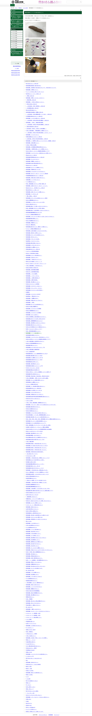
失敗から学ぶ (28, 699)
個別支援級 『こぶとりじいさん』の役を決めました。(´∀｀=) (37, 337)
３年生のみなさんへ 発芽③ (31, 633)
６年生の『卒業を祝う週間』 (31, 144)
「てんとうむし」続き (30, 693)
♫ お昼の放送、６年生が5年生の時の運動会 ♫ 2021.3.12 (37, 120)
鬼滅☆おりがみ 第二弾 (30, 629)
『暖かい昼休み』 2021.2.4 (31, 196)
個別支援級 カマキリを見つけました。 (33, 392)
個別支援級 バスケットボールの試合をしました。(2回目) (36, 198)
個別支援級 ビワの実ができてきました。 (34, 625)
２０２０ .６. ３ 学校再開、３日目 (33, 613)
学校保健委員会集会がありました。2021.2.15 (34, 175)
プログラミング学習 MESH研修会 (32, 251)
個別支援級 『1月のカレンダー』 (32, 257)
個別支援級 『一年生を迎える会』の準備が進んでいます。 (37, 470)
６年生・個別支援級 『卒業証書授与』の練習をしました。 (37, 130)
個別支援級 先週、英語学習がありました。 (34, 558)
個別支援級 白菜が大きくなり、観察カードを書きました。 (37, 226)
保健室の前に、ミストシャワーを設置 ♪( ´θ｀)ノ (35, 498)
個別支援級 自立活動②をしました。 (33, 539)
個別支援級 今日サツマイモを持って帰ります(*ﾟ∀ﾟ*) (35, 318)
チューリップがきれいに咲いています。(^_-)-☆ (35, 91)
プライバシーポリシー (43, 714)
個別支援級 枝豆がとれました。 (32, 506)
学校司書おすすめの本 (30, 650)
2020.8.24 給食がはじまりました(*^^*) (33, 492)
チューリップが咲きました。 (31, 709)
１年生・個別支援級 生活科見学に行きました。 (35, 341)
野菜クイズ (28, 682)
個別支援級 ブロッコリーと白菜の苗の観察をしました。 (36, 421)
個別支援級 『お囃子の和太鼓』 (32, 279)
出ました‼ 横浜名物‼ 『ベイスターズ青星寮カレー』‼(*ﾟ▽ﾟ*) (37, 472)
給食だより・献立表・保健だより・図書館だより (16, 21)
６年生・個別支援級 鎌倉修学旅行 (32, 349)
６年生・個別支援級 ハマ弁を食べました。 (34, 265)
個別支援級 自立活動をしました (32, 574)
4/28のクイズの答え (30, 670)
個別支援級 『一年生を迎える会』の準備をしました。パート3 (37, 457)
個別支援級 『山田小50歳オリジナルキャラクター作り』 (36, 230)
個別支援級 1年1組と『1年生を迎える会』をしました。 (36, 449)
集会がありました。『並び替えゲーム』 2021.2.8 (35, 187)
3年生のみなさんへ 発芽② (31, 648)
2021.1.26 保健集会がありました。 (32, 220)
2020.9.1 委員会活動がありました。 (33, 476)
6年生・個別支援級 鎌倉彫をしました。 (33, 331)
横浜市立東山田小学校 (15, 72)
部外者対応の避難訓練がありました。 (33, 484)
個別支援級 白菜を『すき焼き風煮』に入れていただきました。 (38, 210)
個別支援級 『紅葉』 (30, 302)
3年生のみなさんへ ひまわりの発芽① (33, 664)
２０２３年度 (14, 35)
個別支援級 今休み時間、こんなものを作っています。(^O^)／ (38, 488)
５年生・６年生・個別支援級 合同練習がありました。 (36, 402)
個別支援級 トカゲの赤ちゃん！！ (32, 523)
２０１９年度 (14, 43)
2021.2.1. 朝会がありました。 (31, 204)
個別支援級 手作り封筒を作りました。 (33, 374)
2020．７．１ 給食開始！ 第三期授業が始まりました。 (37, 560)
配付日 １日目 (29, 668)
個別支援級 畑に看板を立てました (32, 594)
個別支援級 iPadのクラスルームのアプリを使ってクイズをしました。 (39, 549)
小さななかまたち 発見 (30, 455)
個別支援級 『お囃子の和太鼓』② (32, 277)
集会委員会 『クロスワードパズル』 (33, 241)
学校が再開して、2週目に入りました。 (33, 605)
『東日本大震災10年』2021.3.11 (32, 126)
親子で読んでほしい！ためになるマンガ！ (34, 658)
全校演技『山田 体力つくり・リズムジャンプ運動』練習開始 (37, 427)
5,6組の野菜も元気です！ (31, 641)
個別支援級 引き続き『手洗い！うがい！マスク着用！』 (37, 637)
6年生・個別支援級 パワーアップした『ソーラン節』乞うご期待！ (38, 425)
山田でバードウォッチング (31, 623)
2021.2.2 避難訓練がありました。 (32, 200)
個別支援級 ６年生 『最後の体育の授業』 (35, 122)
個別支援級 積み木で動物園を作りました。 (34, 592)
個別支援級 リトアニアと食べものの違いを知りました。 (36, 412)
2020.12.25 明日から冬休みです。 (32, 267)
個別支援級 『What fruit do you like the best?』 (35, 451)
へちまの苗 (28, 678)
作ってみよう (28, 684)
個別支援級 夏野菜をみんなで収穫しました (34, 541)
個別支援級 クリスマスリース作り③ (33, 294)
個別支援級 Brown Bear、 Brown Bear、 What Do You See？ (37, 376)
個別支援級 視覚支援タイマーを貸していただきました (36, 519)
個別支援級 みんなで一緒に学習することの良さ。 (35, 459)
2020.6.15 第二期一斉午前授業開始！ (33, 590)
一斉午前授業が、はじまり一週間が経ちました (35, 582)
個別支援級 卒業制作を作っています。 (33, 169)
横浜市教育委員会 (17, 66)
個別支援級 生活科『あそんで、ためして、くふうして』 (37, 185)
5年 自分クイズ (29, 607)
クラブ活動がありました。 (31, 181)
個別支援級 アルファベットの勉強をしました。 (35, 167)
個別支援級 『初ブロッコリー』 (32, 236)
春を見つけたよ (29, 703)
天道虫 (27, 701)
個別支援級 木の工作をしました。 (32, 545)
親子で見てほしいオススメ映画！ (32, 691)
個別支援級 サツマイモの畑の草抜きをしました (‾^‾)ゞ (36, 423)
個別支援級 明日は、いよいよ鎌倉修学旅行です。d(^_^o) (36, 353)
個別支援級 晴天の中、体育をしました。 (34, 232)
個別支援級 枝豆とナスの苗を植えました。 (34, 672)
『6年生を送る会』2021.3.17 (31, 104)
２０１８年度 (14, 45)
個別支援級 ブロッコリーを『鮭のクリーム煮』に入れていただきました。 (40, 216)
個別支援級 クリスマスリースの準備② (33, 308)
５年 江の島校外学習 (30, 351)
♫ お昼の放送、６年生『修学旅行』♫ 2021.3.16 (35, 106)
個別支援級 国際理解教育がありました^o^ (34, 212)
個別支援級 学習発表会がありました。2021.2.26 (35, 157)
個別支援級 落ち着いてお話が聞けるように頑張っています (37, 515)
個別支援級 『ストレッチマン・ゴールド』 (34, 288)
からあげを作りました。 (30, 643)
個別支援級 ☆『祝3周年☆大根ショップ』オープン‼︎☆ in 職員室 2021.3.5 (41, 140)
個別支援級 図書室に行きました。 (32, 588)
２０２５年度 (14, 31)
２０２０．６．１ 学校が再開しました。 (34, 617)
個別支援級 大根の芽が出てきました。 (33, 406)
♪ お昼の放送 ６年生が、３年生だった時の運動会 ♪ (36, 128)
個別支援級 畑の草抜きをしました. (33, 363)
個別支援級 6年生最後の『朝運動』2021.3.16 (34, 112)
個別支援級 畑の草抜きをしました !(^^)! (34, 433)
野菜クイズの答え (29, 674)
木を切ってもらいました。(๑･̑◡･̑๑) (32, 367)
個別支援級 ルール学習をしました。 (33, 535)
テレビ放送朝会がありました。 (32, 578)
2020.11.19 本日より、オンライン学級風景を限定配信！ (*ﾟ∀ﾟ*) (38, 339)
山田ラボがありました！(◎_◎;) (32, 494)
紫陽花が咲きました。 (30, 596)
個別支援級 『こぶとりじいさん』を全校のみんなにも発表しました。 (39, 153)
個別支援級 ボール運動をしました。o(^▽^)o (34, 357)
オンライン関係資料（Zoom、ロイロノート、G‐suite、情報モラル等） (17, 25)
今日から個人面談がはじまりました (32, 525)
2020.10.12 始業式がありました (32, 408)
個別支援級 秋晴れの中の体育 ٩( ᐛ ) (33, 369)
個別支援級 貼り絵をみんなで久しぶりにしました (35, 566)
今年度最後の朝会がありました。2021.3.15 (34, 116)
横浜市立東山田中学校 (15, 70)
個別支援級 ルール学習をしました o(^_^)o (34, 390)
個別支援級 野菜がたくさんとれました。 (34, 562)
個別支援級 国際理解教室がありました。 (33, 486)
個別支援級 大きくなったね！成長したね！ (34, 517)
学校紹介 (14, 10)
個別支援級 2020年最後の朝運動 (32, 269)
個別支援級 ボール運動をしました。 (33, 247)
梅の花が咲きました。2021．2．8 (32, 189)
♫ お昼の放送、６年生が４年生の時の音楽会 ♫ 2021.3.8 (37, 138)
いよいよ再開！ (29, 619)
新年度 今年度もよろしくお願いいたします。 (35, 711)
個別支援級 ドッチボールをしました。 (33, 245)
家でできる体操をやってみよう (32, 680)
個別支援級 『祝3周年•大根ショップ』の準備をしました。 (37, 149)
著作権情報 (51, 714)
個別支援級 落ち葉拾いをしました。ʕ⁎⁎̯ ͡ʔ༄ (34, 365)
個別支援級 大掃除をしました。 (32, 89)
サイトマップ (56, 714)
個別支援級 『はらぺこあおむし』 (32, 314)
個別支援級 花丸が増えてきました (32, 531)
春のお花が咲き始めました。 (31, 110)
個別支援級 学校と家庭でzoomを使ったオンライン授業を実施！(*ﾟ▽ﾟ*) (39, 490)
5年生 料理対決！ (29, 631)
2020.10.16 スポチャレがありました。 (33, 398)
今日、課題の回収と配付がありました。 (33, 646)
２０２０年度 (25, 7)
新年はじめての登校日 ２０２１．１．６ (34, 261)
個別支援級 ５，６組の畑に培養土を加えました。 (35, 386)
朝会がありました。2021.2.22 (31, 165)
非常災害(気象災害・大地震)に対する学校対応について (17, 53)
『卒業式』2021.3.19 (30, 95)
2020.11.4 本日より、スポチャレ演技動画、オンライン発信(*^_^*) (38, 371)
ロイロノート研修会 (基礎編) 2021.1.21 (33, 228)
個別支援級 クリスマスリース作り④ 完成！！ (34, 290)
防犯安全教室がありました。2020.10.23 (33, 388)
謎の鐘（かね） (29, 705)
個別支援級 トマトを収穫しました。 (33, 572)
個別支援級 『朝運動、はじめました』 (33, 161)
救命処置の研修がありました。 (32, 580)
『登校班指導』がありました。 (32, 496)
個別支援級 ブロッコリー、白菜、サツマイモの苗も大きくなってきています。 (41, 404)
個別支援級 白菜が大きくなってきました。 (34, 300)
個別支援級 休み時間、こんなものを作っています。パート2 (37, 474)
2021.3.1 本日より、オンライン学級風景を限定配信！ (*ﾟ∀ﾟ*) (37, 151)
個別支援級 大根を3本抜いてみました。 (33, 243)
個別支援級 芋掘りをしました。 (32, 345)
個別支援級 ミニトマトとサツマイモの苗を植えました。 (37, 654)
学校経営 (14, 13)
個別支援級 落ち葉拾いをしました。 (33, 281)
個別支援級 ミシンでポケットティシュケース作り (35, 202)
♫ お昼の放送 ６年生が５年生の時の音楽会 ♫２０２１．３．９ (39, 132)
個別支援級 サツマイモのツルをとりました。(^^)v (35, 347)
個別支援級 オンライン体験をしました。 (34, 502)
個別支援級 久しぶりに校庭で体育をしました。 (35, 380)
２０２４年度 (14, 33)
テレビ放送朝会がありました (31, 527)
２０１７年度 (14, 47)
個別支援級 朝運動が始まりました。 (33, 564)
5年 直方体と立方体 (30, 570)
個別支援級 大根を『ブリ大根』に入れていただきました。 (37, 206)
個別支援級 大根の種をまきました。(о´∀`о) (34, 355)
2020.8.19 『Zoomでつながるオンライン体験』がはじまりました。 (38, 500)
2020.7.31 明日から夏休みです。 (32, 511)
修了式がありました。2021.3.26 (32, 83)
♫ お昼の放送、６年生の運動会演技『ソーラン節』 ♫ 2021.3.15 (39, 114)
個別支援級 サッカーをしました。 (32, 159)
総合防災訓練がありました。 (31, 478)
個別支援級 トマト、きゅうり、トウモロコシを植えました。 (37, 697)
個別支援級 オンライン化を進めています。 (34, 568)
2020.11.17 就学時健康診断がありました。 (34, 343)
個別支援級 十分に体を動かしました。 (33, 533)
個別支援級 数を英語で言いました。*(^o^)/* (34, 359)
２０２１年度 (14, 39)
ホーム (12, 5)
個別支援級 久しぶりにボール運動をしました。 (35, 547)
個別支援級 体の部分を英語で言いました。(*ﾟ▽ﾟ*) (35, 439)
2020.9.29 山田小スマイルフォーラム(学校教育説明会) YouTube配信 (39, 429)
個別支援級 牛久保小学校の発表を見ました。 (34, 163)
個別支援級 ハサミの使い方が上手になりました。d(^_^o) (36, 445)
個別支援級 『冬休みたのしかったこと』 (34, 259)
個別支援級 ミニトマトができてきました (34, 586)
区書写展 (27, 292)
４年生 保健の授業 (30, 441)
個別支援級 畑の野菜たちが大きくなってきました (35, 322)
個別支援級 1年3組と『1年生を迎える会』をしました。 (36, 443)
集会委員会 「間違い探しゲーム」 (32, 296)
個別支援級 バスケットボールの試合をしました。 (35, 234)
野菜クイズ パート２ (30, 639)
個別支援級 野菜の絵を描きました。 (33, 556)
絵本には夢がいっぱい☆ (30, 686)
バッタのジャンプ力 (30, 656)
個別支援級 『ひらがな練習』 (32, 273)
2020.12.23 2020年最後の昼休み (32, 271)
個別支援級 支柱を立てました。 (32, 662)
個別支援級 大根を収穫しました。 (32, 142)
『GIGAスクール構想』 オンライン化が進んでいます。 (36, 480)
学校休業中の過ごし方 (30, 621)
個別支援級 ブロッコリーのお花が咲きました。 (35, 304)
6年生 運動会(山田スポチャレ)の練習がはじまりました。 (36, 437)
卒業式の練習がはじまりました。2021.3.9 (34, 136)
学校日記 (20, 7)
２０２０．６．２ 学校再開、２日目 (33, 615)
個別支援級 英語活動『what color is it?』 (33, 85)
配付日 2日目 (29, 666)
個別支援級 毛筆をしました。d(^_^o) (33, 466)
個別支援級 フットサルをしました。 (33, 179)
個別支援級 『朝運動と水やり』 (32, 298)
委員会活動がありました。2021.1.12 (33, 249)
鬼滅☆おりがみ (29, 652)
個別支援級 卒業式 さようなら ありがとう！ (35, 97)
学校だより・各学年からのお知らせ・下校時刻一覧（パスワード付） (16, 17)
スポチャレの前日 (29, 400)
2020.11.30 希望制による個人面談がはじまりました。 (36, 316)
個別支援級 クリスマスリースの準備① (33, 312)
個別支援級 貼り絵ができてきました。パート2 (35, 468)
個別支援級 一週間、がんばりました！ (33, 609)
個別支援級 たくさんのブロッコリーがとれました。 (36, 171)
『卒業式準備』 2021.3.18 (31, 99)
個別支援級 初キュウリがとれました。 (33, 603)
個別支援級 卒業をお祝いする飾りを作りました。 (35, 177)
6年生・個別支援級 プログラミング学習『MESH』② (36, 183)
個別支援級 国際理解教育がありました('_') (34, 320)
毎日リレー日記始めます (30, 707)
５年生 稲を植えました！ (31, 635)
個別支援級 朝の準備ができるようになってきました (36, 537)
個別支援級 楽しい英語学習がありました (33, 513)
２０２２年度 (14, 37)
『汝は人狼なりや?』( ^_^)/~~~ (32, 453)
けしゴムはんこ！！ (30, 627)
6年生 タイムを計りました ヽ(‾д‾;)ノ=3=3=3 (34, 431)
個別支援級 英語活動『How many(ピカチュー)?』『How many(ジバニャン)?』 (41, 87)
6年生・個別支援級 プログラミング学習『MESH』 (35, 208)
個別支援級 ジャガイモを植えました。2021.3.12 (35, 118)
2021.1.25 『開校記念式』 (31, 224)
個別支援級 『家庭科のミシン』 (32, 222)
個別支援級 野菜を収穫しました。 (32, 218)
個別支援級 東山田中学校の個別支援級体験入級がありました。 (38, 396)
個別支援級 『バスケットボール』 (32, 275)
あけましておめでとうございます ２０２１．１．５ (36, 263)
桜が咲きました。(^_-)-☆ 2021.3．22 (33, 93)
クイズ (27, 676)
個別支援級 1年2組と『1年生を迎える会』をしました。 (36, 447)
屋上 (27, 660)
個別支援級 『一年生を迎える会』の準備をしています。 (36, 482)
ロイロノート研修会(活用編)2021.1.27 (33, 214)
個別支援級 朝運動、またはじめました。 (33, 435)
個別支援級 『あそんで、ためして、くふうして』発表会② (37, 173)
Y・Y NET (17, 68)
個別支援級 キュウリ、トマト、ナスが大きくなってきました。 (38, 611)
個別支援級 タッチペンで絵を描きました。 (34, 255)
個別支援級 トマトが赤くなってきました (34, 576)
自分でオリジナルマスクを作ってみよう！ (34, 695)
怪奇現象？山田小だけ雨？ (31, 461)
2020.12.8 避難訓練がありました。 (32, 310)
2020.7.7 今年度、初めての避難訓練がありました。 (35, 551)
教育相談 (14, 50)
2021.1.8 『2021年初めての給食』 (32, 253)
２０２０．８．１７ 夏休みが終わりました (34, 504)
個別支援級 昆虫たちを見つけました (33, 584)
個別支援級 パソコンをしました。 (32, 134)
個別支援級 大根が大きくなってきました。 (34, 324)
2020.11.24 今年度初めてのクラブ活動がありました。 (36, 326)
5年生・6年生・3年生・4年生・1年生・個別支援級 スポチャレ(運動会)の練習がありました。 (43, 419)
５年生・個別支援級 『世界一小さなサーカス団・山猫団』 (37, 378)
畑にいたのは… (29, 521)
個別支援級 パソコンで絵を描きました (33, 529)
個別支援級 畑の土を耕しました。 (32, 361)
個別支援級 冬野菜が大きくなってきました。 (35, 394)
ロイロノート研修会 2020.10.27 (32, 384)
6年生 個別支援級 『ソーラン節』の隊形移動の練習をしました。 (38, 414)
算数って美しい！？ (30, 688)
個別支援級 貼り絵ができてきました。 (33, 543)
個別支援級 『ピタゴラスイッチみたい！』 (34, 286)
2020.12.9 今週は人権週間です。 (32, 306)
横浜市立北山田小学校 (15, 74)
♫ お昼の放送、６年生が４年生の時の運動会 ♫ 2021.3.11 (37, 124)
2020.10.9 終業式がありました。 (32, 410)
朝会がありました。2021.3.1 (31, 155)
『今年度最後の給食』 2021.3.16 (32, 108)
